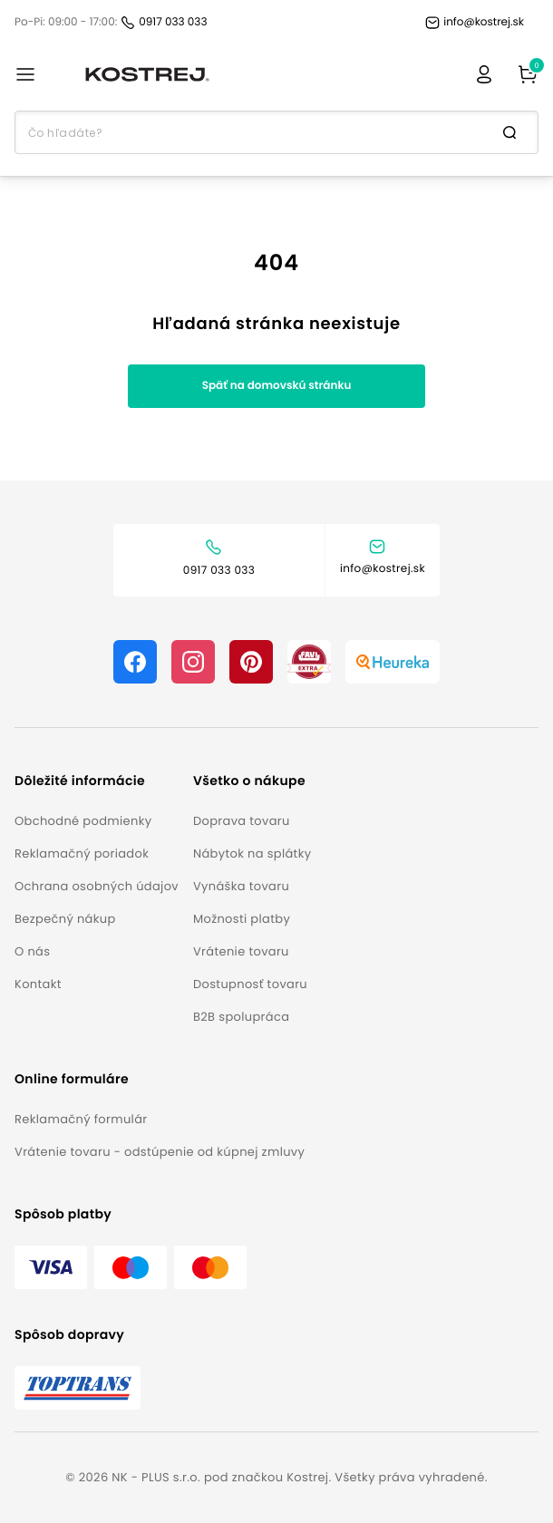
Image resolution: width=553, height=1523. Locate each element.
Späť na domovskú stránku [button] (277, 385)
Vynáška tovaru (241, 886)
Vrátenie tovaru (241, 951)
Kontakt (38, 984)
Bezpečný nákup (65, 918)
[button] (97, 781)
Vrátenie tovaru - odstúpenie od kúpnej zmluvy (160, 1151)
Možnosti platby (241, 918)
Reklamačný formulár (81, 1119)
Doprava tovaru (241, 820)
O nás (32, 951)
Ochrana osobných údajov (97, 886)
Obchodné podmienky (83, 820)
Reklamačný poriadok (82, 853)
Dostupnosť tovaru (250, 984)
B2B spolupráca (241, 1016)
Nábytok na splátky (252, 853)
